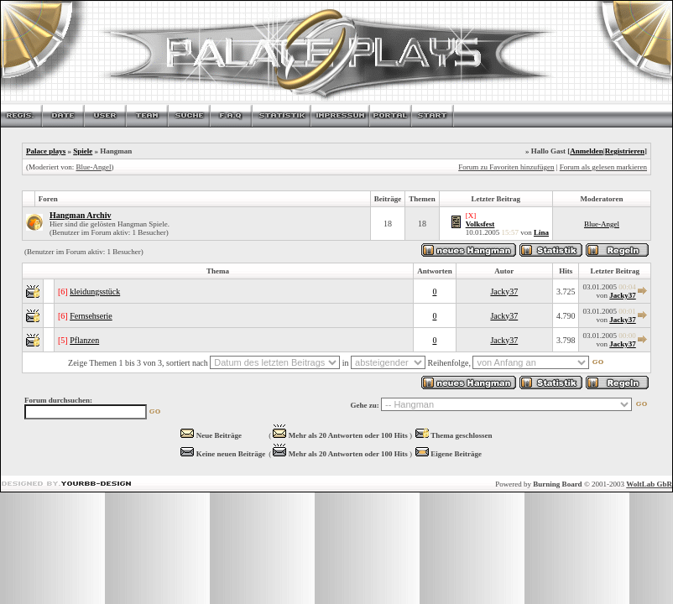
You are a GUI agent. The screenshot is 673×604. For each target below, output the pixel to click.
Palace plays (45, 151)
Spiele (82, 151)
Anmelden (586, 151)
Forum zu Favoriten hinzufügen (506, 167)
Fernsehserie (91, 315)
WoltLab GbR (649, 484)
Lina (541, 232)
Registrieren (624, 151)
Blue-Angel (93, 167)
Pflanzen (84, 340)
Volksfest (480, 224)
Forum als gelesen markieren (603, 167)
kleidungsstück (95, 291)
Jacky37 (504, 291)
